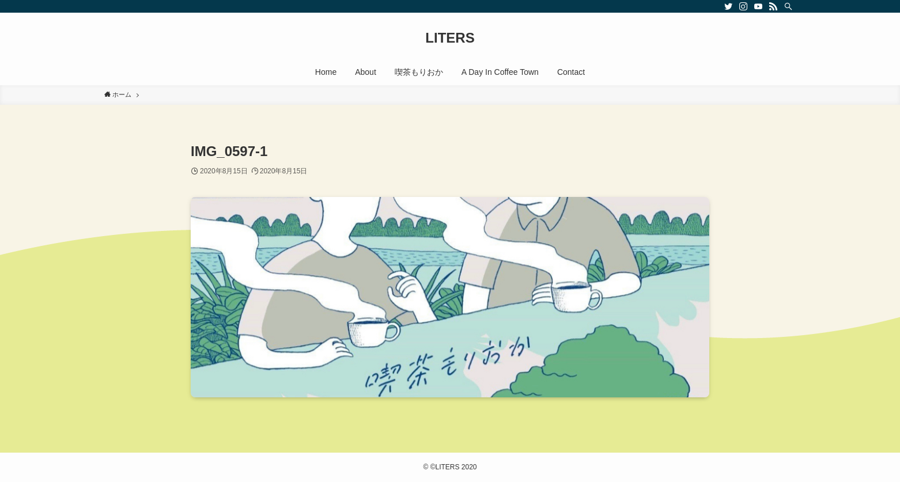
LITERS (449, 38)
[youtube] (758, 6)
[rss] (773, 6)
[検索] (788, 6)
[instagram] (743, 6)
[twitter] (728, 6)
